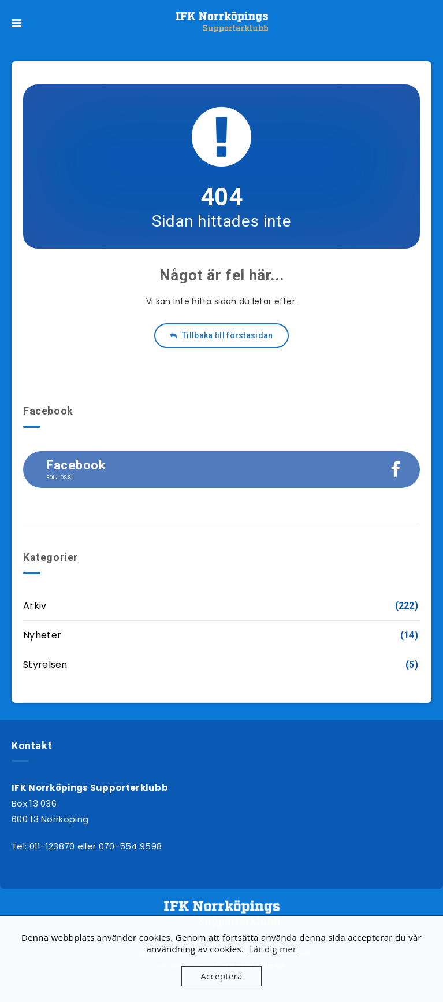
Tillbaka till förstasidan (221, 335)
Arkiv (35, 605)
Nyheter (42, 635)
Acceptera (221, 976)
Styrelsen (45, 664)
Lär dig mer (273, 949)
